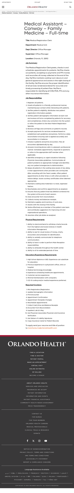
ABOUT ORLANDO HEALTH (37, 383)
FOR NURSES (37, 417)
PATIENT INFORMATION (37, 393)
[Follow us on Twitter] (33, 441)
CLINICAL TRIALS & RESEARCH (37, 430)
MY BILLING (37, 372)
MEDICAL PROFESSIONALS (37, 427)
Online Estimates (37, 369)
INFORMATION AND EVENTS (37, 396)
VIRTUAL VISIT (37, 365)
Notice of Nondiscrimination (37, 449)
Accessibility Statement (37, 459)
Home (3, 11)
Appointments (6, 2)
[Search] (70, 7)
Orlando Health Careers (37, 423)
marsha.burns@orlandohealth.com (42, 328)
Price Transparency (37, 406)
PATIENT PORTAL (37, 359)
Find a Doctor (37, 356)
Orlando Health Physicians (14, 11)
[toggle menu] (3, 7)
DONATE (37, 433)
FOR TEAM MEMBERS (37, 420)
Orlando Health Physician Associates (34, 11)
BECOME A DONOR (37, 375)
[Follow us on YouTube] (46, 440)
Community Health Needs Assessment (37, 403)
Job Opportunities (51, 11)
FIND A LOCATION (37, 352)
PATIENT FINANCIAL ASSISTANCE (37, 399)
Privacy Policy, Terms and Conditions (37, 452)
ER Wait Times (68, 2)
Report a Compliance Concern (37, 462)
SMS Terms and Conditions (37, 455)
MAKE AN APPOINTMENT (37, 362)
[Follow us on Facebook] (27, 440)
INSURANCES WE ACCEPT (37, 389)
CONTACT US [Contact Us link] (37, 414)
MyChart (37, 2)
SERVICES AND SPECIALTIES (37, 386)
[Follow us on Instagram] (39, 440)
